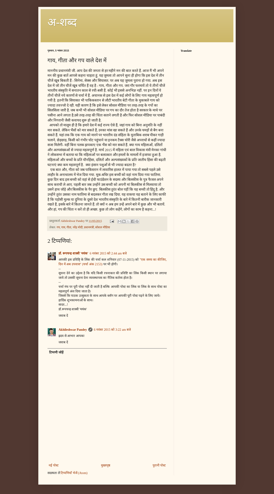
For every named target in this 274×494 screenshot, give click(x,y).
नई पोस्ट (54, 465)
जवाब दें (63, 315)
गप (58, 227)
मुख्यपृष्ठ (105, 465)
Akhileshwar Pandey (73, 329)
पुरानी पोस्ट (159, 465)
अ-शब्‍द (62, 22)
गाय (63, 227)
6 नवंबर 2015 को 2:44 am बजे (108, 253)
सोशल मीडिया (102, 227)
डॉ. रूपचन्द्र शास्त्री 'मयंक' (73, 253)
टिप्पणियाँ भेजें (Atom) (74, 473)
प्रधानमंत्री (89, 227)
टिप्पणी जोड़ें (56, 352)
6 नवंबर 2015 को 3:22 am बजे (112, 329)
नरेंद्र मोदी (78, 227)
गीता (69, 227)
